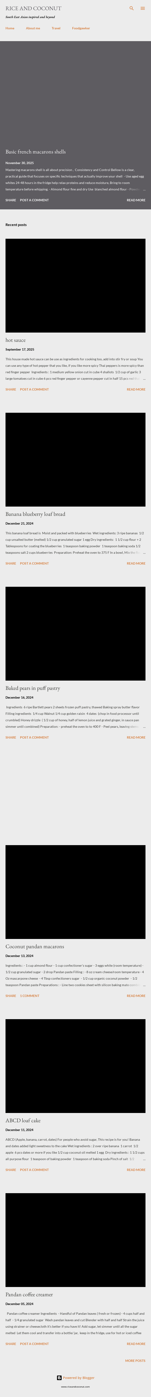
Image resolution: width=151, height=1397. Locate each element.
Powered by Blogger (75, 1378)
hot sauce (16, 339)
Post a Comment (34, 200)
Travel (56, 28)
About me (33, 28)
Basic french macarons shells (36, 151)
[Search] (131, 8)
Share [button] (11, 200)
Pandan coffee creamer (29, 1294)
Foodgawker (81, 28)
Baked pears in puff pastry (33, 687)
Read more (136, 200)
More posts (135, 1361)
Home (10, 28)
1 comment (29, 996)
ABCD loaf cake (23, 1120)
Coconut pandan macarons (35, 946)
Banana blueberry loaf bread (35, 513)
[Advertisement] (75, 793)
